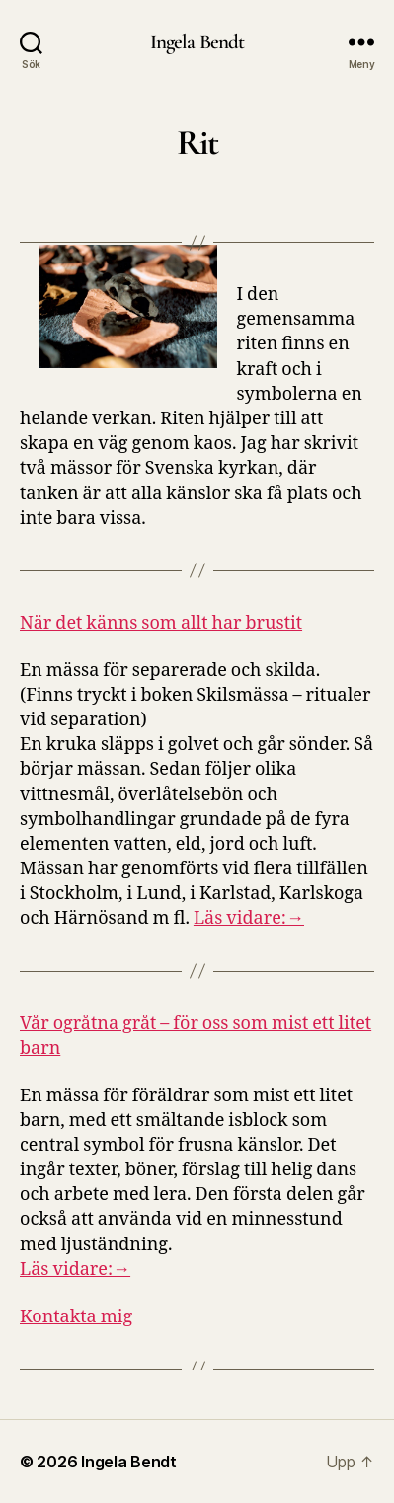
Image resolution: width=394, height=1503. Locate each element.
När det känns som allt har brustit (161, 623)
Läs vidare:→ (249, 918)
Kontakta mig (76, 1317)
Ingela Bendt (197, 42)
